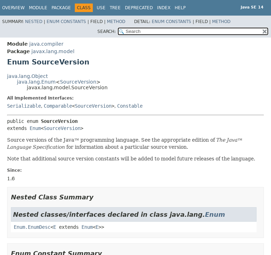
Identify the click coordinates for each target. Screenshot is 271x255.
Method (116, 21)
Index (163, 7)
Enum (35, 128)
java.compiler (46, 44)
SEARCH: (106, 31)
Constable (130, 106)
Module (38, 7)
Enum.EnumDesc (32, 227)
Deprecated (139, 7)
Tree (115, 7)
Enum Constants (66, 21)
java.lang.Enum (36, 82)
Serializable (24, 106)
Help (180, 7)
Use (101, 7)
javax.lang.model (52, 51)
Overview (13, 7)
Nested (33, 21)
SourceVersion (78, 82)
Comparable (58, 106)
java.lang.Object (27, 76)
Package (61, 7)
